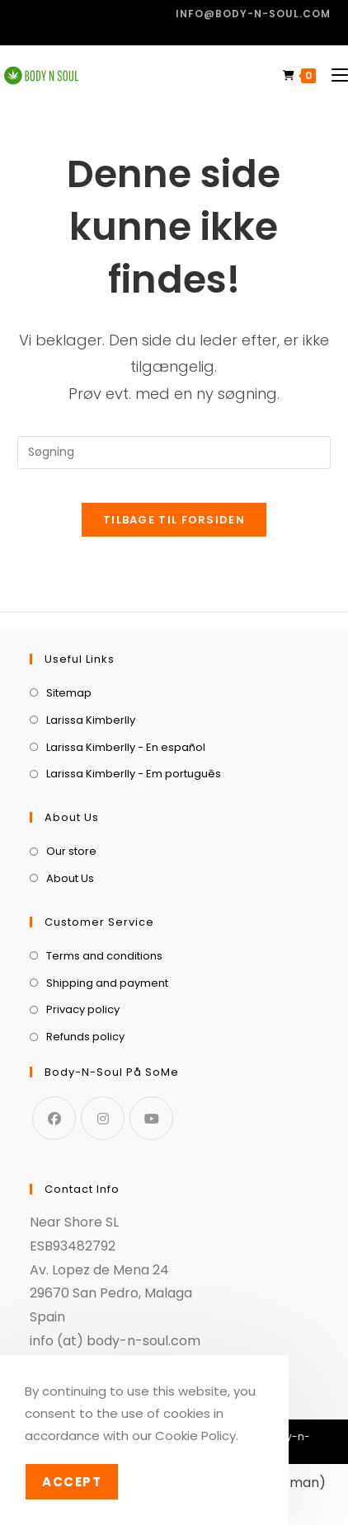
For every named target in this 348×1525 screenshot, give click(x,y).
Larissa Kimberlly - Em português (133, 773)
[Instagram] (103, 1118)
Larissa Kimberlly (90, 720)
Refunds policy (85, 1036)
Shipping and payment (107, 983)
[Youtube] (151, 1118)
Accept (71, 1481)
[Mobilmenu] (333, 75)
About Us (70, 878)
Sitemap (69, 693)
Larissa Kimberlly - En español (125, 747)
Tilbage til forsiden (174, 520)
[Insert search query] (174, 452)
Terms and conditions (104, 956)
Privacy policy (83, 1009)
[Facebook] (54, 1118)
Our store (71, 851)
